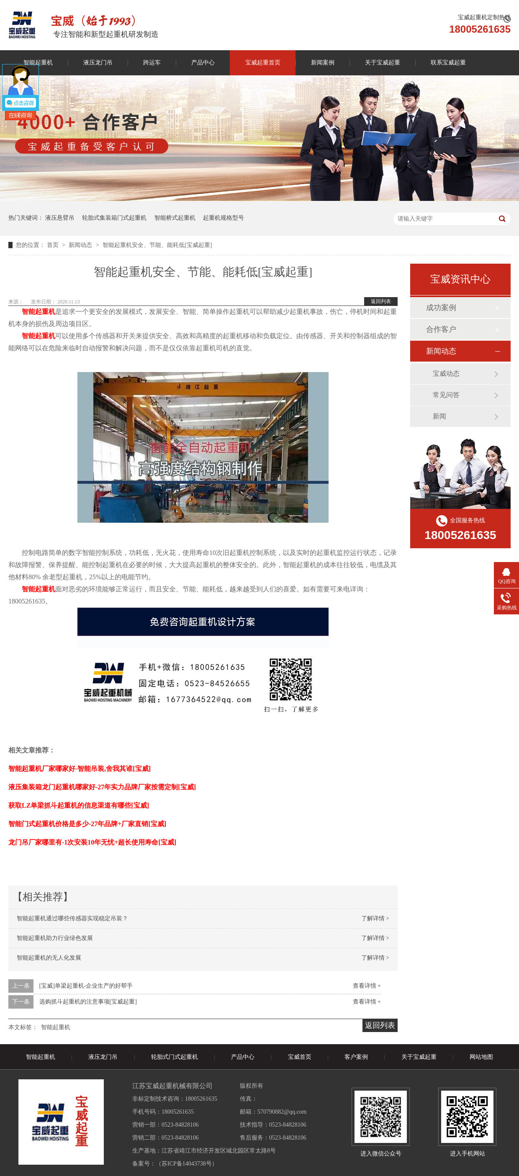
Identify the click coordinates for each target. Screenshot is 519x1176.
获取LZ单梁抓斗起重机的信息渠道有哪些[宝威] (78, 805)
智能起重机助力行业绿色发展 (55, 938)
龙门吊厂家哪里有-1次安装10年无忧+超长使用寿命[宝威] (92, 842)
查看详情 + (367, 986)
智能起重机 (55, 1027)
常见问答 (446, 394)
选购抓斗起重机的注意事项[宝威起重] (88, 1002)
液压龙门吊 (98, 62)
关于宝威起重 (382, 62)
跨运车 (152, 62)
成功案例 (441, 307)
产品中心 (203, 62)
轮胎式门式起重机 (174, 1057)
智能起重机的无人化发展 (49, 958)
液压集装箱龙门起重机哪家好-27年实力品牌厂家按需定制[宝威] (102, 787)
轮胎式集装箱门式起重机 (114, 218)
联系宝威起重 (448, 62)
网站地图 (481, 1057)
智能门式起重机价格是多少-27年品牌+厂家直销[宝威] (87, 823)
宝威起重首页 (262, 62)
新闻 (439, 416)
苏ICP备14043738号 (187, 1164)
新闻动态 (81, 245)
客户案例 (356, 1057)
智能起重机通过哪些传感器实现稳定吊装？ (72, 918)
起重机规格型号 (223, 218)
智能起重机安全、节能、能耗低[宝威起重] (157, 245)
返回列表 (381, 301)
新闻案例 (322, 62)
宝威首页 (299, 1057)
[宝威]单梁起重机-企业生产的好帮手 (86, 986)
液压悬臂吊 (60, 218)
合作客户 (441, 329)
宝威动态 (446, 373)
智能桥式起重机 (174, 218)
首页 (53, 245)
